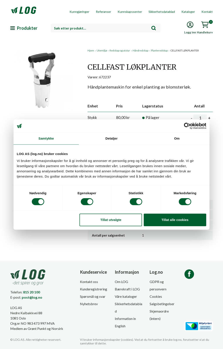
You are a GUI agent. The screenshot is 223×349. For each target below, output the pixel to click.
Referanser (103, 11)
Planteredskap (159, 50)
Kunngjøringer (79, 11)
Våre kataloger (126, 296)
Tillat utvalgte (110, 220)
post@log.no (32, 297)
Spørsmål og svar (92, 296)
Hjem (91, 50)
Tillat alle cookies (174, 220)
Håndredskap (140, 50)
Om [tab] (176, 138)
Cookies (156, 296)
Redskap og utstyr (120, 50)
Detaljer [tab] (111, 138)
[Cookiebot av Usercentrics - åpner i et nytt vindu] (187, 126)
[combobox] (105, 28)
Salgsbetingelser (162, 304)
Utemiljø (102, 50)
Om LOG (121, 282)
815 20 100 (31, 292)
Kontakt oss (89, 282)
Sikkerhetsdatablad (162, 11)
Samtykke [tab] (46, 138)
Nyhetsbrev (89, 304)
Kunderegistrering (93, 289)
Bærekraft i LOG (127, 289)
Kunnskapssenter (130, 11)
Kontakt (207, 11)
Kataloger (188, 11)
